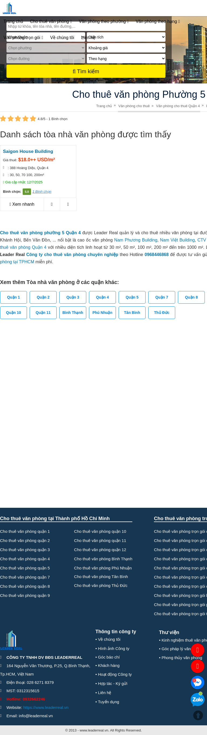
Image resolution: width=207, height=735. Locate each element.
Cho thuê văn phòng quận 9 (25, 595)
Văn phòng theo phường (104, 21)
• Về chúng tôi (107, 639)
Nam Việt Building (177, 240)
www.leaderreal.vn (94, 730)
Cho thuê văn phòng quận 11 (100, 540)
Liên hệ (88, 37)
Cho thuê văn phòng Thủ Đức (100, 585)
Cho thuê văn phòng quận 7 (25, 577)
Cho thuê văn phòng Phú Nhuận (103, 568)
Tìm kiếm (86, 71)
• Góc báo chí (107, 657)
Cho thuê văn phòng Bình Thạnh (103, 558)
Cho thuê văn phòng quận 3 (25, 549)
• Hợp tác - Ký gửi (111, 683)
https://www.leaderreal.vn (45, 707)
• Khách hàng (107, 665)
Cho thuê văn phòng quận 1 (25, 531)
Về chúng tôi (62, 37)
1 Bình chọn (41, 192)
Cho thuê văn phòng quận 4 (25, 558)
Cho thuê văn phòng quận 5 (25, 568)
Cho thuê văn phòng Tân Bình (101, 576)
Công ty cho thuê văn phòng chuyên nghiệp (72, 254)
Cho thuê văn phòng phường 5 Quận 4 (40, 232)
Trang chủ (13, 21)
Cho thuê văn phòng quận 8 (25, 586)
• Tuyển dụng (107, 701)
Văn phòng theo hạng (158, 21)
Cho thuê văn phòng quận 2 (25, 540)
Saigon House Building (28, 151)
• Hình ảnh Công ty (112, 648)
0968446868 (157, 254)
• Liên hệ (103, 692)
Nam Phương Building (135, 240)
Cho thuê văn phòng (51, 21)
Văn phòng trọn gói (23, 38)
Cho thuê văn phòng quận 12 (100, 549)
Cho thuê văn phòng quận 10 (100, 531)
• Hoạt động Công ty (113, 674)
